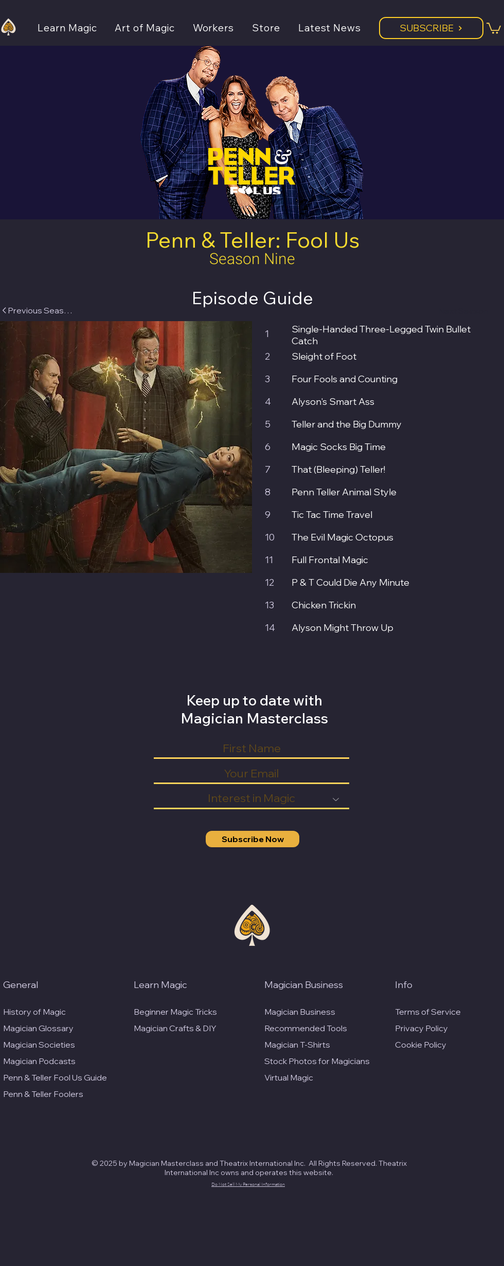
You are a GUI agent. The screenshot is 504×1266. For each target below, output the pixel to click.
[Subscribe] (431, 28)
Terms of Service (428, 1012)
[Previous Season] (37, 310)
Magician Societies (39, 1044)
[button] (76, 27)
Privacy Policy (421, 1028)
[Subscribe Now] (252, 839)
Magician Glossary (38, 1028)
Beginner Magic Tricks (175, 1012)
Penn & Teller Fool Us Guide (55, 1077)
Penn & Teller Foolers (43, 1094)
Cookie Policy (420, 1044)
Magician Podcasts (39, 1061)
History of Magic (34, 1012)
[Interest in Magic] (251, 799)
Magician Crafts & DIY (175, 1028)
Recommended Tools (305, 1028)
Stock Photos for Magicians (317, 1061)
